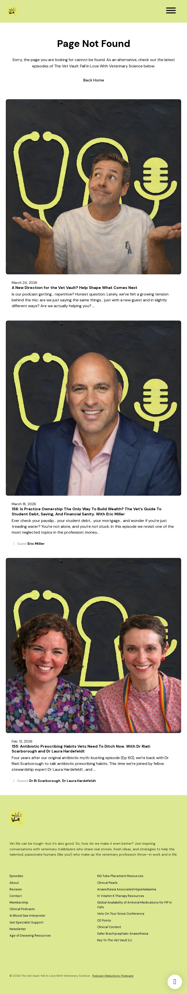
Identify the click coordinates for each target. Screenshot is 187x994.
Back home (93, 80)
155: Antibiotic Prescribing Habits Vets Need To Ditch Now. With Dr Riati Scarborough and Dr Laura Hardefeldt (81, 749)
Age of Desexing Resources (30, 935)
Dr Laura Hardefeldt (79, 781)
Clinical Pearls (107, 883)
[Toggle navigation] (170, 11)
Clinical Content (109, 927)
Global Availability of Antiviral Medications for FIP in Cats (134, 904)
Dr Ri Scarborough (44, 781)
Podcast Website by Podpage (112, 976)
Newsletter (17, 929)
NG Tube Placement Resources (120, 876)
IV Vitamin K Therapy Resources (120, 896)
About (14, 883)
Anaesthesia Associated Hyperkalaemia (126, 889)
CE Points (104, 920)
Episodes (16, 876)
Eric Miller (36, 543)
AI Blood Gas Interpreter (27, 915)
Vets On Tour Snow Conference (120, 914)
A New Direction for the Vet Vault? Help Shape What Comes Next (74, 287)
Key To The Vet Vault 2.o (114, 940)
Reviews (15, 889)
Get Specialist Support (26, 922)
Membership (18, 902)
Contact (15, 896)
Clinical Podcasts (22, 909)
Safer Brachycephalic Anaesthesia (122, 933)
